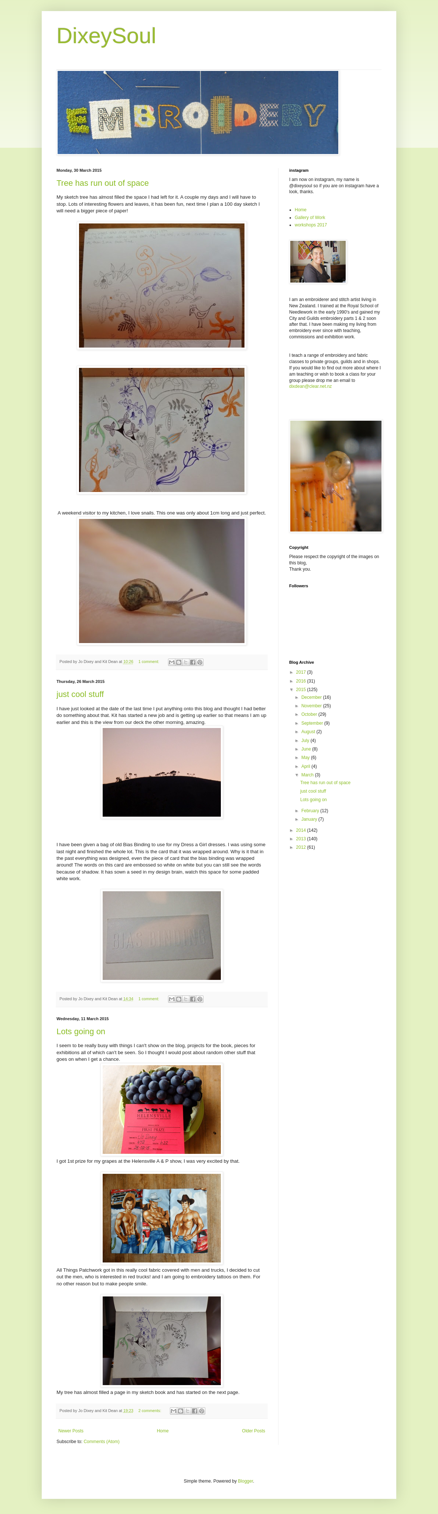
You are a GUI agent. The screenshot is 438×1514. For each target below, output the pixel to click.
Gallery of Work (310, 217)
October (309, 714)
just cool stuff (80, 694)
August (308, 731)
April (306, 766)
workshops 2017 (311, 225)
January (309, 819)
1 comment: (149, 661)
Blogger (245, 1481)
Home (163, 1430)
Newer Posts (70, 1430)
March (308, 774)
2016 (301, 681)
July (306, 740)
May (306, 757)
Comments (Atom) (101, 1441)
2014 (301, 830)
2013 (301, 838)
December (312, 697)
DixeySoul (106, 35)
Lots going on (81, 1031)
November (312, 705)
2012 (301, 847)
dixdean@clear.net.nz (310, 386)
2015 (301, 689)
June (306, 749)
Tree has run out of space (103, 183)
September (312, 723)
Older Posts (253, 1430)
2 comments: (150, 1410)
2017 (301, 672)
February (310, 810)
